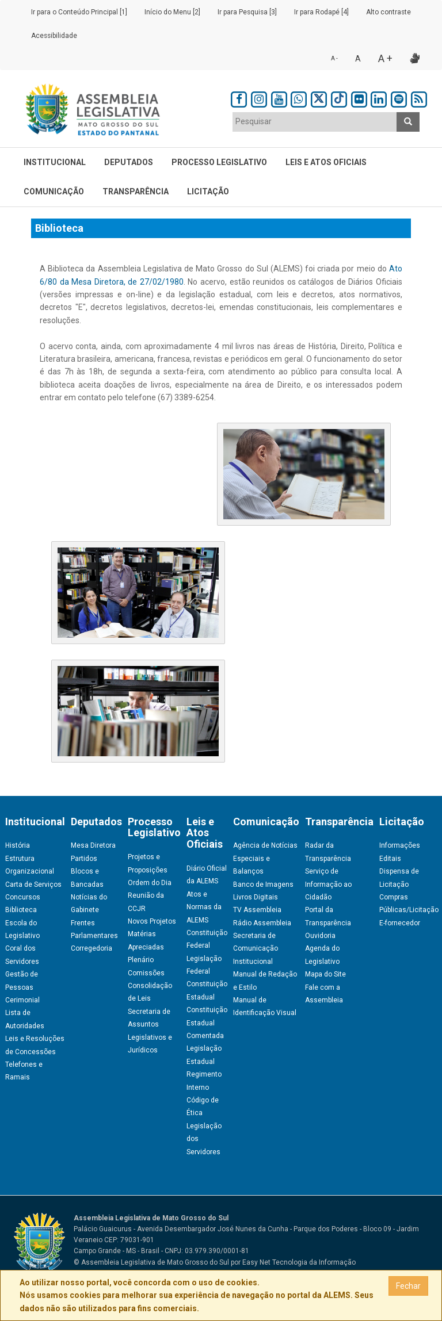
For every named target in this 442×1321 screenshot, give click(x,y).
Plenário (141, 960)
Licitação (208, 191)
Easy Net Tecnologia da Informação (299, 1262)
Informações (399, 845)
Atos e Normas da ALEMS (204, 907)
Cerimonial (22, 1000)
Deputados (128, 162)
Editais (390, 859)
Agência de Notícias (265, 845)
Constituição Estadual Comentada (206, 1023)
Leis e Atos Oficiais (326, 162)
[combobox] (315, 122)
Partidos (84, 859)
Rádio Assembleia (262, 923)
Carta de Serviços (33, 884)
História (17, 845)
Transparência (135, 191)
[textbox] (314, 121)
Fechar (408, 1286)
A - (334, 58)
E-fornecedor (399, 923)
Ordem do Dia (150, 883)
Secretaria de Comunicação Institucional (255, 949)
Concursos (22, 897)
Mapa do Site (325, 974)
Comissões (146, 973)
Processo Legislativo (219, 162)
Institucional (55, 162)
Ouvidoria (320, 936)
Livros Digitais (255, 897)
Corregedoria (91, 948)
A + (385, 58)
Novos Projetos (152, 921)
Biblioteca (21, 910)
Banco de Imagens (263, 884)
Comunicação (54, 191)
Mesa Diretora (93, 845)
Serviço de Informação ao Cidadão (328, 884)
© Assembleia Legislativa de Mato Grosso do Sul (151, 1262)
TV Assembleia (257, 910)
